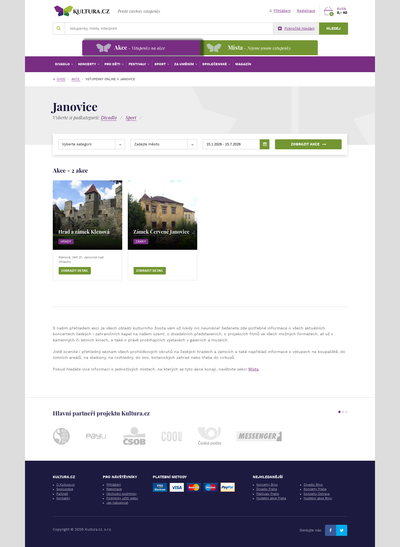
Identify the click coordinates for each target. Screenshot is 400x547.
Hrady (66, 241)
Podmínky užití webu (122, 498)
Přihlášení (280, 11)
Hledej (333, 28)
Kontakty (63, 498)
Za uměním (184, 64)
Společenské (215, 64)
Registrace (306, 11)
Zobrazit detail (74, 271)
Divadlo (63, 64)
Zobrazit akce (308, 144)
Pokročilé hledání (296, 28)
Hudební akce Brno (318, 498)
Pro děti (112, 64)
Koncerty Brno (267, 484)
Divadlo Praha (266, 489)
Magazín (243, 64)
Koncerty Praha (315, 489)
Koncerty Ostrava (316, 494)
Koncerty (87, 64)
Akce (76, 79)
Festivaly (138, 64)
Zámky (141, 241)
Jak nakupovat (117, 503)
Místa (253, 369)
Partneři (62, 494)
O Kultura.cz (65, 484)
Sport (160, 64)
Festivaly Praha (267, 494)
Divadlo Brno (313, 484)
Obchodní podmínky (121, 494)
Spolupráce (64, 489)
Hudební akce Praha (271, 498)
